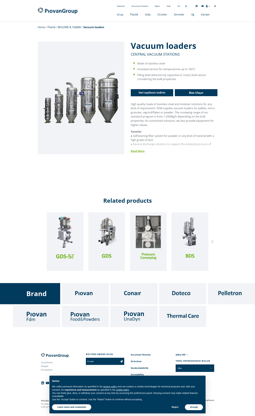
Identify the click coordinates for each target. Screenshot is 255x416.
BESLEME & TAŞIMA (69, 27)
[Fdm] (36, 316)
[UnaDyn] (134, 316)
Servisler (179, 14)
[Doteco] (182, 293)
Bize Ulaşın (196, 93)
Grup (120, 14)
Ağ (192, 14)
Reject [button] (175, 407)
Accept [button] (194, 407)
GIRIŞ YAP (181, 354)
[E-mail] (102, 361)
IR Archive (136, 361)
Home (41, 27)
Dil (179, 6)
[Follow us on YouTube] (202, 6)
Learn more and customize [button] (71, 407)
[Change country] (186, 6)
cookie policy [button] (122, 390)
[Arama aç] (215, 6)
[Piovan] (85, 293)
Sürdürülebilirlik (139, 368)
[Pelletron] (231, 293)
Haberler (121, 6)
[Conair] (134, 293)
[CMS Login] (208, 6)
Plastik (134, 14)
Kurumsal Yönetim (140, 6)
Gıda (148, 14)
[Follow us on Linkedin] (196, 6)
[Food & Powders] (85, 316)
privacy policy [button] (110, 386)
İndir (169, 6)
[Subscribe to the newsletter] (121, 361)
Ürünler (162, 14)
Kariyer (205, 14)
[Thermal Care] (182, 316)
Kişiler (157, 6)
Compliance (208, 400)
